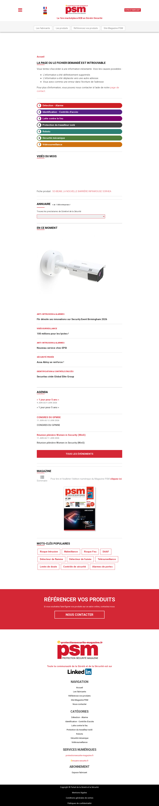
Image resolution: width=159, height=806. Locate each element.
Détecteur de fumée (80, 559)
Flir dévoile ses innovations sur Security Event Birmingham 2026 (72, 319)
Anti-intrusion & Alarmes (50, 314)
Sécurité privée (45, 357)
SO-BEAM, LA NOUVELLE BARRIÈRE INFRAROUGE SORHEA (81, 191)
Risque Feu (90, 551)
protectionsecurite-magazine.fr (79, 755)
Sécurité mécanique (51, 138)
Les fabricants (43, 28)
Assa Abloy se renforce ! (50, 362)
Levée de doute (48, 566)
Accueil (40, 56)
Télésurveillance (107, 559)
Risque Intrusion (49, 551)
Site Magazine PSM (113, 28)
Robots (43, 132)
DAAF (106, 551)
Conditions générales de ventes (79, 798)
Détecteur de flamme (51, 559)
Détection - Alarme (50, 105)
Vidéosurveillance (49, 145)
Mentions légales (79, 793)
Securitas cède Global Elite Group (55, 376)
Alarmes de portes (102, 566)
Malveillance (71, 551)
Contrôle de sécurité (74, 566)
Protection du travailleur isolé (56, 125)
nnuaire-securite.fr (79, 761)
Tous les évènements (79, 453)
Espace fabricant (132, 10)
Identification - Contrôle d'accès (57, 112)
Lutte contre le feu (50, 118)
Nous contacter (79, 615)
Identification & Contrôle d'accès (55, 371)
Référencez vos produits (86, 28)
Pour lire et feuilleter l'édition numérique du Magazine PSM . (86, 478)
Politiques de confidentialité (79, 803)
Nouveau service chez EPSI (52, 348)
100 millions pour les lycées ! (53, 333)
